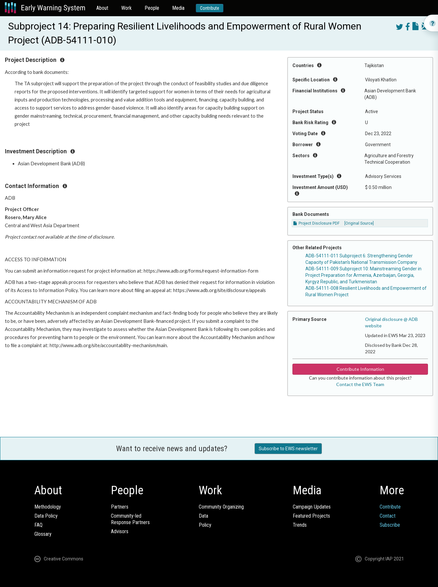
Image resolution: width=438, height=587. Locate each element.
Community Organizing (221, 507)
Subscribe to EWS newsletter (288, 448)
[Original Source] (359, 223)
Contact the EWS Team (360, 384)
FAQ (38, 525)
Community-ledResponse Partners (130, 519)
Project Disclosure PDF (316, 223)
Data (203, 516)
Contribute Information (360, 369)
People (152, 8)
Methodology (47, 507)
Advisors (119, 531)
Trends (300, 525)
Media (178, 8)
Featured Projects (311, 516)
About (102, 8)
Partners (119, 507)
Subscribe (390, 525)
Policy (205, 525)
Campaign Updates (312, 507)
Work (126, 8)
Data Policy (46, 516)
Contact (388, 516)
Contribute (209, 8)
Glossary (43, 534)
